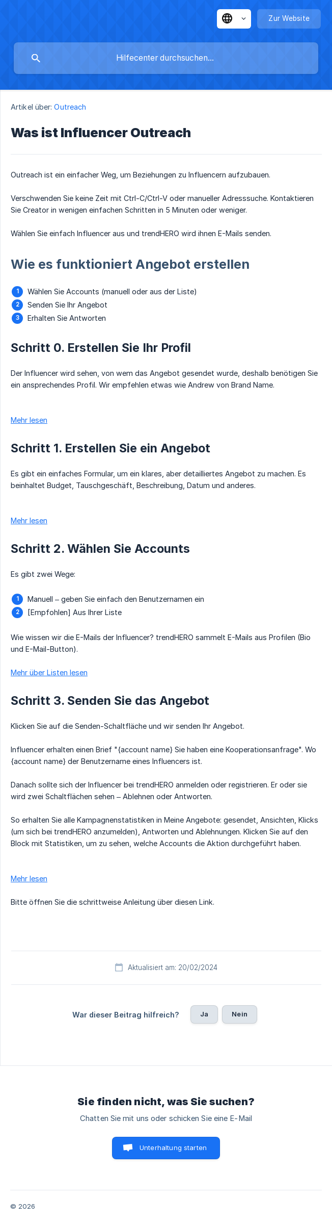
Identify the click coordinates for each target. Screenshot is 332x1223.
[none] (234, 19)
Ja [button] (204, 1014)
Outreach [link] (70, 107)
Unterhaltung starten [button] (173, 1147)
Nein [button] (239, 1014)
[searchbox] (166, 58)
